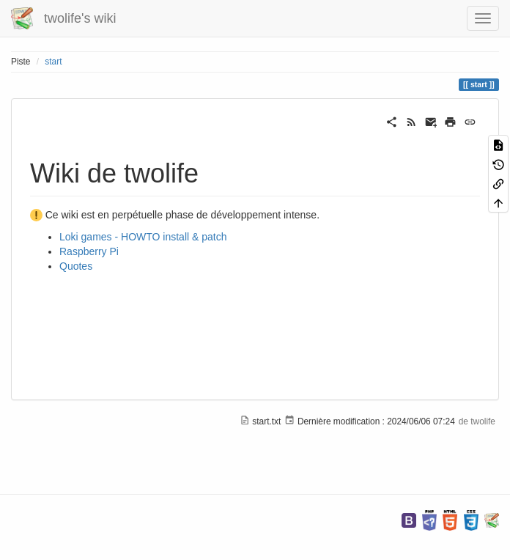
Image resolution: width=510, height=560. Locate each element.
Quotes (75, 266)
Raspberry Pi (89, 251)
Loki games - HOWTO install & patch (142, 237)
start (53, 61)
